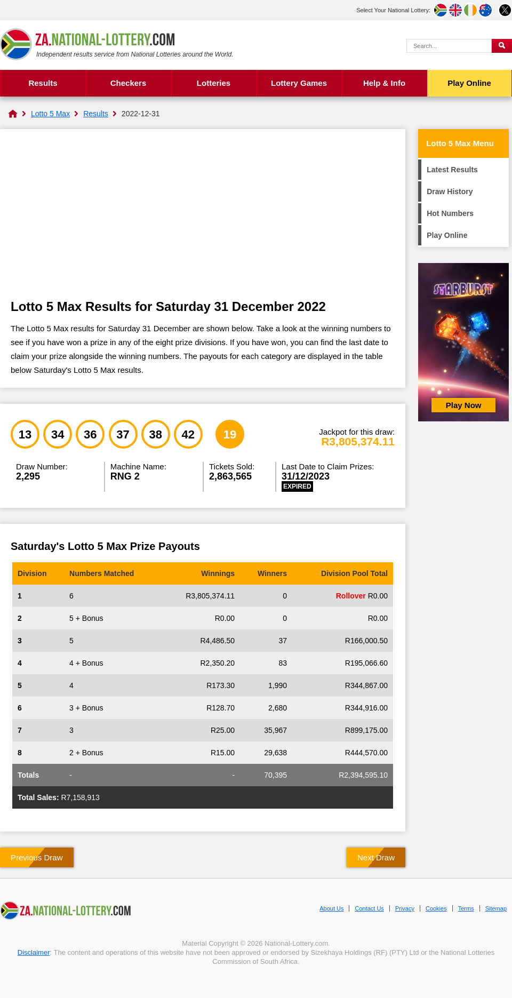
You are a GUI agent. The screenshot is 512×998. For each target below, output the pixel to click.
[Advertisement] (203, 219)
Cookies (436, 908)
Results (42, 82)
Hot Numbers (450, 213)
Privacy (404, 908)
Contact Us (369, 908)
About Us (331, 908)
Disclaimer (34, 952)
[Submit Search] (502, 46)
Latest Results (452, 169)
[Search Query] (449, 46)
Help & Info (384, 82)
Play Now (464, 405)
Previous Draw (37, 857)
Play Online (469, 82)
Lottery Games (299, 82)
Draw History (450, 191)
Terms (466, 908)
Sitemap (496, 908)
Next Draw (376, 857)
